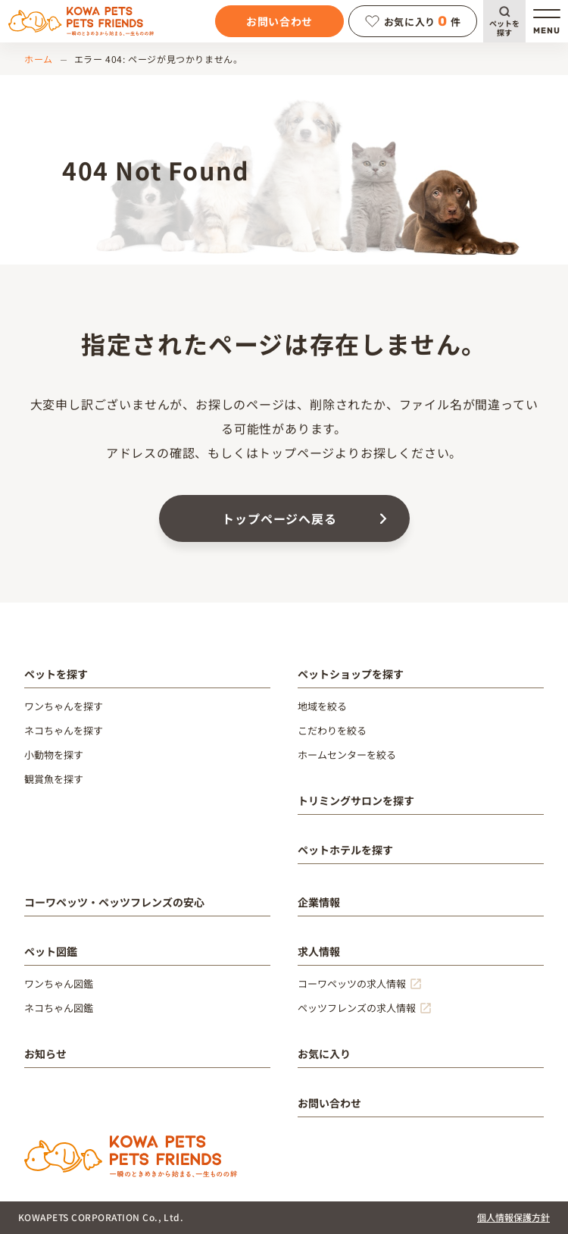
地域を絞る (322, 706)
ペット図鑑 (50, 951)
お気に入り (324, 1053)
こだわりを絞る (332, 730)
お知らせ (45, 1053)
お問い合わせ (279, 21)
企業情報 (319, 902)
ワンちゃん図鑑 (58, 983)
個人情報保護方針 (513, 1217)
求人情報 (319, 951)
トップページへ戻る (279, 518)
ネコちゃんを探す (63, 730)
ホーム (38, 58)
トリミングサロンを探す (356, 800)
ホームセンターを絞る (347, 754)
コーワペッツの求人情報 (352, 983)
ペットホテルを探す (345, 849)
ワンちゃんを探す (63, 706)
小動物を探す (53, 754)
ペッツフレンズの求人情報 (357, 1008)
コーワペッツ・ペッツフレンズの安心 (114, 902)
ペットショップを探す (351, 673)
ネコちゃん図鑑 (58, 1008)
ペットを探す (504, 27)
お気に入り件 (413, 21)
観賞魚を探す (53, 779)
